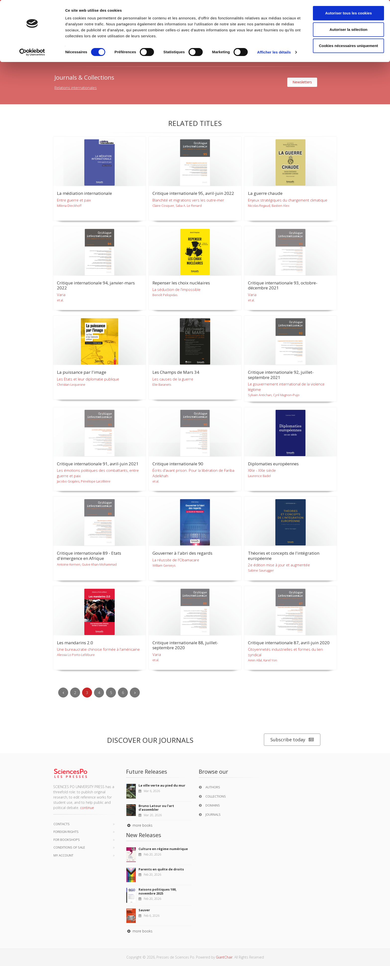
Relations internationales (75, 87)
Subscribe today (292, 740)
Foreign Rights (66, 831)
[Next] (135, 693)
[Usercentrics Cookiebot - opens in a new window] (32, 52)
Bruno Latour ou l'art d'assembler (156, 808)
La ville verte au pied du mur (162, 785)
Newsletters (302, 82)
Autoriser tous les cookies (348, 13)
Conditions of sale (69, 847)
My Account (63, 855)
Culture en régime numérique (163, 849)
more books (139, 825)
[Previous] (63, 693)
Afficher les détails (274, 52)
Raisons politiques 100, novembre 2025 (158, 891)
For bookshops (66, 839)
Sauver (144, 910)
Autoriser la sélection (349, 29)
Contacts (61, 824)
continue (87, 807)
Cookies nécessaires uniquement (348, 46)
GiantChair (224, 957)
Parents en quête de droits (161, 869)
